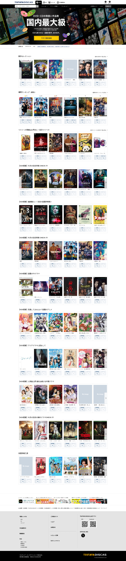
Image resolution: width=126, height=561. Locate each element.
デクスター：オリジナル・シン (41, 440)
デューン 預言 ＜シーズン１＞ (71, 440)
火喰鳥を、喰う (53, 79)
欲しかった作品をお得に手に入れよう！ (44, 497)
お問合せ (53, 527)
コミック (53, 2)
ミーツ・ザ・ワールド (24, 476)
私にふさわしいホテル (39, 476)
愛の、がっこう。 (38, 297)
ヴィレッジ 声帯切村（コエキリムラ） (58, 225)
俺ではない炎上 (38, 117)
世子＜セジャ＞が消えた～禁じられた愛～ (103, 369)
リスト (105, 3)
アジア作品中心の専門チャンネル (96, 497)
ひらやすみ (22, 297)
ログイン (109, 3)
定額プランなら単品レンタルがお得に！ (80, 497)
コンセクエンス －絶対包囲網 (86, 189)
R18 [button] (107, 6)
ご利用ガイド (93, 6)
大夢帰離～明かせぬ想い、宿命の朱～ (43, 405)
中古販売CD (62, 2)
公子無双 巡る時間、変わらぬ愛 (71, 405)
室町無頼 (51, 153)
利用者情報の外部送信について (93, 508)
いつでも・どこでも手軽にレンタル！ (25, 497)
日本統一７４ (82, 79)
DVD (40, 2)
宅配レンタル (23, 542)
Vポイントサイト (55, 541)
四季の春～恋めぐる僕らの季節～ (57, 369)
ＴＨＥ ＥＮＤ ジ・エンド (26, 79)
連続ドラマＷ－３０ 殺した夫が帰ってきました (104, 297)
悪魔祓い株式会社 (68, 189)
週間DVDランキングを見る (100, 92)
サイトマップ (104, 508)
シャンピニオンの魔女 (69, 333)
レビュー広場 (54, 535)
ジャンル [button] (43, 6)
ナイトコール (82, 225)
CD (46, 2)
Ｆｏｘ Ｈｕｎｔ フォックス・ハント (28, 225)
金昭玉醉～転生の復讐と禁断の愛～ (57, 405)
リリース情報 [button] (53, 6)
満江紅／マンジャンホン (40, 225)
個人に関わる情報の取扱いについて (66, 508)
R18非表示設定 (24, 547)
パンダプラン (82, 153)
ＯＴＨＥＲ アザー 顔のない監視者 (72, 225)
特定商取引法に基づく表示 (80, 508)
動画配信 (22, 533)
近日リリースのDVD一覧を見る (98, 130)
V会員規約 (25, 508)
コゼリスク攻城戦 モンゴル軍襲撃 (102, 79)
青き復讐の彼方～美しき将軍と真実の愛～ (88, 405)
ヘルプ (101, 6)
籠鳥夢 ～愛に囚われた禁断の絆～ (102, 405)
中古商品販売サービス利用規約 (51, 508)
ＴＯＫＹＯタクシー (68, 153)
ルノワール (81, 476)
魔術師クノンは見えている (100, 333)
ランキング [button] (64, 6)
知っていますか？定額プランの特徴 (61, 497)
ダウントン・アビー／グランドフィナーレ (29, 440)
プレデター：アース (98, 189)
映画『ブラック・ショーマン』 (26, 117)
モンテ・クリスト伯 (39, 189)
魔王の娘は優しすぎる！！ (85, 333)
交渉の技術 (37, 369)
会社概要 (20, 508)
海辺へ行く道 (52, 476)
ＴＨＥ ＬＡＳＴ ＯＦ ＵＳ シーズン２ (59, 440)
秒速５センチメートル (69, 117)
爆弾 (50, 117)
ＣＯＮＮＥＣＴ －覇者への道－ (71, 79)
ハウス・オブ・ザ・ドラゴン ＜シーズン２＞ (104, 440)
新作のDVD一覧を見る (101, 56)
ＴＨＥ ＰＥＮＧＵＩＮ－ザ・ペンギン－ (88, 440)
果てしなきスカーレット (40, 153)
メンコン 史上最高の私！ (85, 369)
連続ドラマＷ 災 (68, 297)
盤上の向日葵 (82, 117)
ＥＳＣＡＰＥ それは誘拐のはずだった (58, 297)
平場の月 (96, 117)
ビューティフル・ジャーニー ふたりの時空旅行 (45, 79)
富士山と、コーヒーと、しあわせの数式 (73, 476)
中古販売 (22, 545)
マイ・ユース (23, 369)
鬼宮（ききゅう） (68, 369)
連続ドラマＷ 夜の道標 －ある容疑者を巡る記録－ (90, 297)
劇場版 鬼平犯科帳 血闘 (100, 476)
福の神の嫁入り (23, 405)
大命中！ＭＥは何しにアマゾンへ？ (102, 225)
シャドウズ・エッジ (24, 189)
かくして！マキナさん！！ (25, 333)
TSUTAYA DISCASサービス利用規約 (35, 508)
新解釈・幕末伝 (23, 153)
